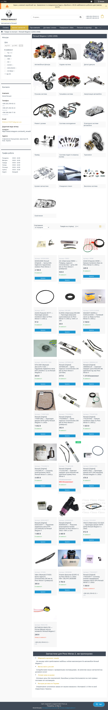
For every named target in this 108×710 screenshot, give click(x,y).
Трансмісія (88, 155)
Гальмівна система (66, 94)
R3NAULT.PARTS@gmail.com (11, 122)
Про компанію (35, 28)
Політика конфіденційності (67, 708)
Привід (37, 155)
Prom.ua (64, 704)
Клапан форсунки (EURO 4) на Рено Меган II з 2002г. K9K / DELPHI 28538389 (69, 576)
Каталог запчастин (18, 28)
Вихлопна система (90, 186)
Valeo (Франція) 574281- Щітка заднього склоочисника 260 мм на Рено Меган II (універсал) (44, 577)
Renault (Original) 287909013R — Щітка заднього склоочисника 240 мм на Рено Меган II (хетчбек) (69, 368)
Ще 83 (9, 74)
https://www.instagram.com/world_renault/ (16, 131)
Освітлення (39, 215)
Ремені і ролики (40, 123)
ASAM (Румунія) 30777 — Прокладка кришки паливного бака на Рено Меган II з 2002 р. (44, 316)
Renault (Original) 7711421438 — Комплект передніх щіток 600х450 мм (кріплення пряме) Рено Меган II (68, 472)
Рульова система (41, 94)
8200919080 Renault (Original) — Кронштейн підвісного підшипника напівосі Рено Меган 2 (43, 264)
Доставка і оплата (49, 28)
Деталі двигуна (89, 64)
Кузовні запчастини (41, 186)
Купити (43, 278)
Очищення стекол (65, 186)
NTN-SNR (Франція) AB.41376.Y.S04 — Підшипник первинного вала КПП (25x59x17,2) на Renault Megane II (45, 368)
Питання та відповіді (84, 28)
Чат (99, 704)
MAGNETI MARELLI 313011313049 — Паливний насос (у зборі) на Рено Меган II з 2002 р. (93, 316)
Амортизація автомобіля (92, 94)
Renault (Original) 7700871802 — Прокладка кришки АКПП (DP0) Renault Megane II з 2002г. (45, 419)
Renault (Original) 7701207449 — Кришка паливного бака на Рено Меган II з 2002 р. (91, 419)
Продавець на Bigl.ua (54, 706)
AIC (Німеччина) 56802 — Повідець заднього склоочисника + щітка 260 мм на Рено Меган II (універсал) (68, 265)
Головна (6, 28)
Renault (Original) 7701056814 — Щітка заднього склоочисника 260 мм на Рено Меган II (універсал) (69, 420)
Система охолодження (67, 123)
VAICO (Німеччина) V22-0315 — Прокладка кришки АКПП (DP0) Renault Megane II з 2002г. (93, 526)
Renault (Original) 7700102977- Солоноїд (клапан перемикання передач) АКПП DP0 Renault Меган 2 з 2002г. (93, 578)
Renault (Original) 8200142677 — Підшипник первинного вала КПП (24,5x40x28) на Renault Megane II (44, 526)
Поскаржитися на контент (50, 708)
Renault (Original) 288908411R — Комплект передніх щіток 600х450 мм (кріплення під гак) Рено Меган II (93, 368)
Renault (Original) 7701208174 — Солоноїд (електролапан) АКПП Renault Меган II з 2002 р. (44, 471)
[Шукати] (80, 17)
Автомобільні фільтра (42, 64)
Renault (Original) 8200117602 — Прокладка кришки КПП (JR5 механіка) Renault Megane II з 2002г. (93, 471)
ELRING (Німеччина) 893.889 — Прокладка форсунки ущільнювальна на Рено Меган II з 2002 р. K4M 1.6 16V (69, 317)
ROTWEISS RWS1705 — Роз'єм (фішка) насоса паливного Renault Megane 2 (45, 629)
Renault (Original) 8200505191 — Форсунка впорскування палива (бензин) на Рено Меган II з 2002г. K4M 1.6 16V (68, 526)
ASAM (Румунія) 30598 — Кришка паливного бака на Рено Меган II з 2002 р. (92, 263)
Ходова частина (65, 64)
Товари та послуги (10, 32)
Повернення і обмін (67, 28)
